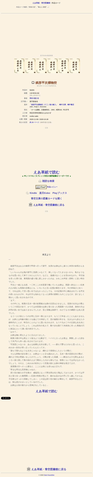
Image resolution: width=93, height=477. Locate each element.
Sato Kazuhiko (49, 475)
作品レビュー (47, 187)
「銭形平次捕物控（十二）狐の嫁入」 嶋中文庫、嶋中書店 (52, 105)
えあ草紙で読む (46, 172)
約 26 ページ (34, 122)
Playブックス (60, 193)
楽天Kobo (44, 193)
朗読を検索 (48, 181)
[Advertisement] (46, 32)
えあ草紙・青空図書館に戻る (48, 205)
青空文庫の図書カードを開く (46, 198)
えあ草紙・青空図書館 (41, 3)
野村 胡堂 (33, 98)
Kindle (33, 193)
